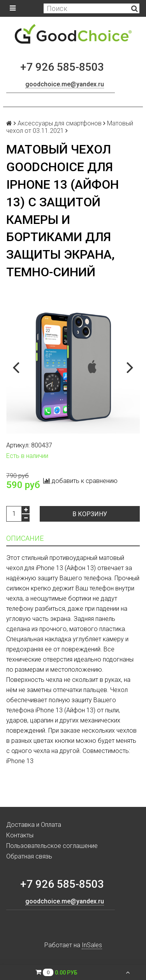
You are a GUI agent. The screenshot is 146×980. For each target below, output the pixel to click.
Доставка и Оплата (33, 824)
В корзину (89, 514)
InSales (92, 945)
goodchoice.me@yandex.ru (64, 84)
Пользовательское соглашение (52, 845)
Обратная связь (29, 856)
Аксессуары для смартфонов (60, 123)
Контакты (19, 835)
